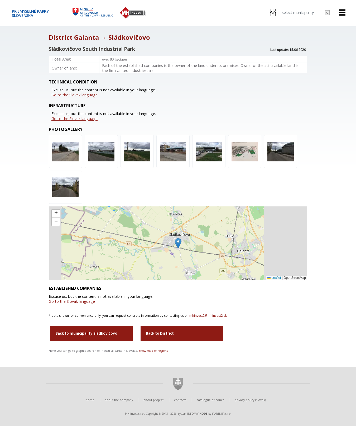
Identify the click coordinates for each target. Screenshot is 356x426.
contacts (180, 400)
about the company (119, 400)
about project (153, 400)
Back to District (160, 333)
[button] (178, 243)
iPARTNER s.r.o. (221, 413)
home (90, 400)
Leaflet (274, 278)
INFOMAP (197, 413)
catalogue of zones (210, 400)
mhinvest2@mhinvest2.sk (208, 315)
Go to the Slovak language (74, 94)
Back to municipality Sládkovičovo (86, 333)
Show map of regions (153, 351)
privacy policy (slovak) (250, 400)
